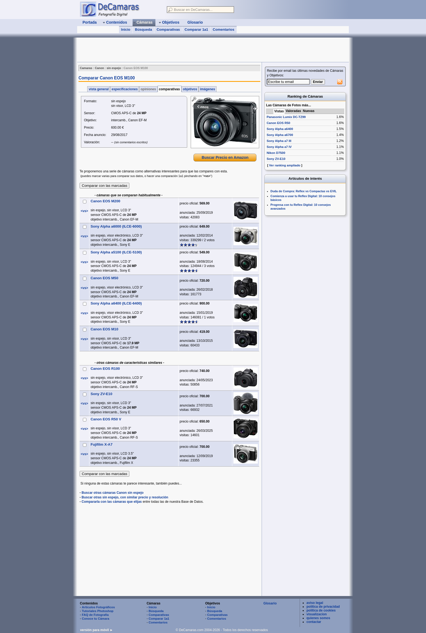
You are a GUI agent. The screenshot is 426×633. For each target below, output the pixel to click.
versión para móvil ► (96, 630)
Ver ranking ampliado (284, 165)
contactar (313, 622)
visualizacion (316, 614)
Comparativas (168, 29)
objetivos (190, 89)
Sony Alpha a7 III (279, 140)
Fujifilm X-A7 (101, 444)
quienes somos (318, 618)
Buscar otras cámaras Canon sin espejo (112, 493)
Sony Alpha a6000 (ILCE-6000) (116, 226)
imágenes (207, 89)
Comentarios (223, 29)
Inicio (125, 29)
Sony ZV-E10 (101, 394)
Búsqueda (143, 29)
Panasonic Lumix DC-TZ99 (286, 117)
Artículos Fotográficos (98, 607)
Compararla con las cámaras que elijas (112, 502)
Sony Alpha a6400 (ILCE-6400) (116, 303)
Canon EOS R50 (278, 123)
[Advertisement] (176, 50)
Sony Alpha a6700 (280, 134)
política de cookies (321, 610)
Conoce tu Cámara (95, 618)
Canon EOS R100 (105, 369)
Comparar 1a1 (196, 29)
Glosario (270, 603)
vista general (98, 89)
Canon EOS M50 (104, 278)
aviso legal (314, 603)
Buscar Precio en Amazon (225, 157)
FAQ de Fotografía (95, 614)
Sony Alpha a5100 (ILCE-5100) (116, 252)
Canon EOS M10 (104, 329)
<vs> (84, 211)
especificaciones (125, 89)
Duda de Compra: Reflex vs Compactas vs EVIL (304, 191)
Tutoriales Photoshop (97, 611)
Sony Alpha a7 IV (279, 146)
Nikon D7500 (276, 152)
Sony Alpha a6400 (280, 129)
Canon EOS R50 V (105, 419)
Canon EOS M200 (105, 201)
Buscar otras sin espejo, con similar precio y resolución (125, 497)
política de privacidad (323, 607)
